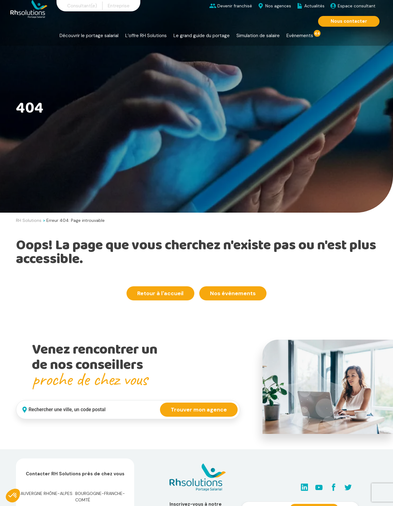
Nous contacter (349, 21)
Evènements (299, 36)
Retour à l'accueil (160, 293)
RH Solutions (28, 220)
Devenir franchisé (234, 6)
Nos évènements (233, 293)
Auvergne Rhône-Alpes (46, 493)
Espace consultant (356, 6)
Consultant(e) (82, 6)
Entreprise (119, 6)
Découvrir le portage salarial (89, 36)
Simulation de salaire (258, 36)
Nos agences (278, 6)
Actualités (314, 6)
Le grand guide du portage (201, 36)
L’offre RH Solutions (146, 36)
